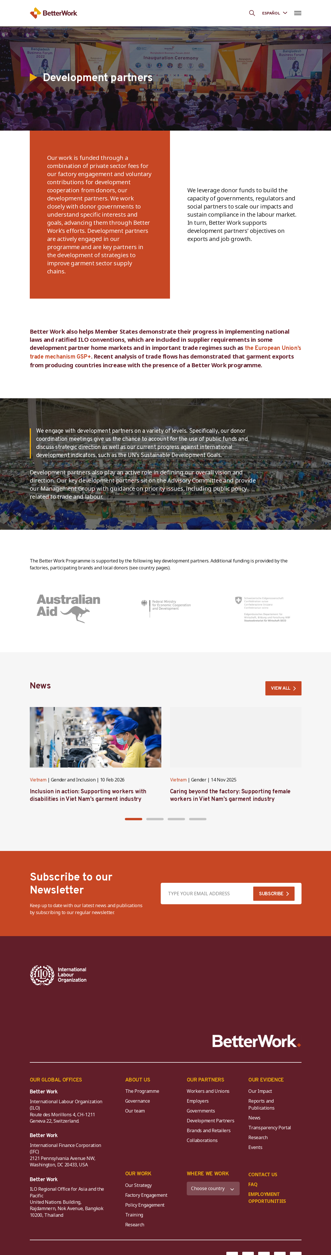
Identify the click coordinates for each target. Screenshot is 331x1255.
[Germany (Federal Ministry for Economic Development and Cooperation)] (165, 608)
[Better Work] (257, 1006)
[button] (133, 819)
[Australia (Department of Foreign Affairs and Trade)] (68, 608)
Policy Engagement (146, 1170)
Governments (201, 1076)
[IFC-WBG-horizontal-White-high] (158, 975)
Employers (198, 1066)
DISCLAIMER (93, 1224)
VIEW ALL (280, 689)
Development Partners (210, 1086)
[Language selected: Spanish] (274, 13)
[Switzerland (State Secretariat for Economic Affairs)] (263, 608)
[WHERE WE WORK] (213, 1154)
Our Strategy (138, 1151)
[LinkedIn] (296, 1223)
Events (255, 1113)
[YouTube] (264, 1223)
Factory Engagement (146, 1160)
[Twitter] (248, 1223)
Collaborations (202, 1106)
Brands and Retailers (209, 1096)
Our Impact (260, 1056)
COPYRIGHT (131, 1224)
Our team (135, 1076)
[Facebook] (232, 1223)
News (254, 1083)
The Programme (142, 1056)
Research (257, 1103)
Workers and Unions (208, 1056)
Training (134, 1180)
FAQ (252, 1150)
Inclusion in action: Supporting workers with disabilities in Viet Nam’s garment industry (88, 795)
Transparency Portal (269, 1093)
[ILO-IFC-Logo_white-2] (58, 975)
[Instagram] (280, 1223)
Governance (137, 1066)
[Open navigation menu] (298, 13)
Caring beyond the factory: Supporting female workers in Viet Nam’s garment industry (230, 795)
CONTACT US (262, 1140)
